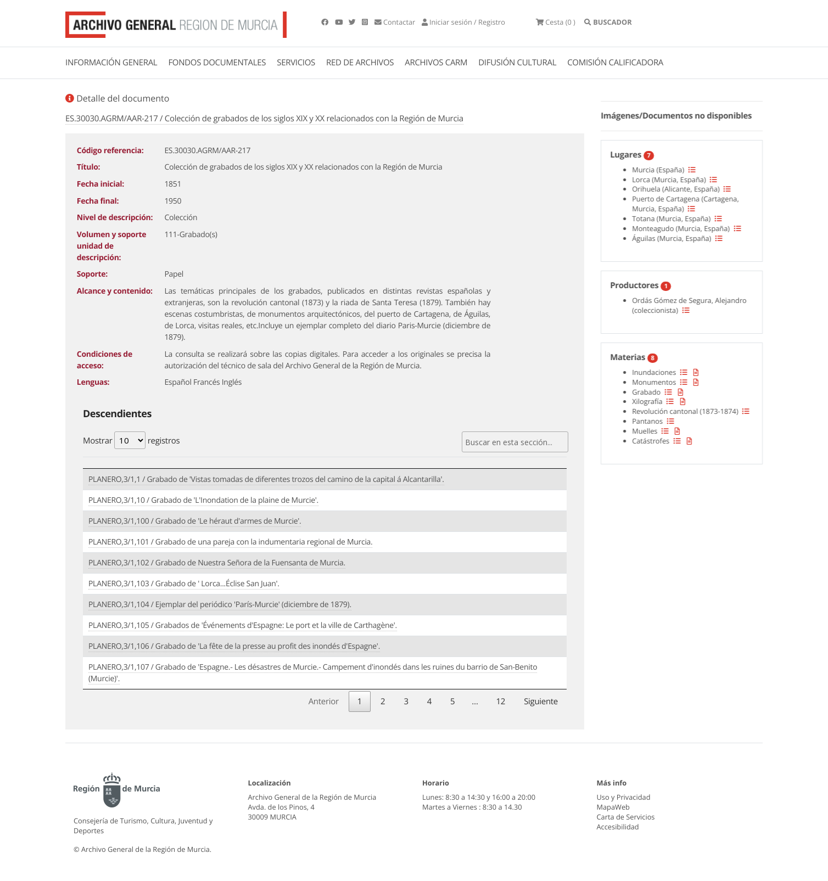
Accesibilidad (618, 827)
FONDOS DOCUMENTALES (217, 62)
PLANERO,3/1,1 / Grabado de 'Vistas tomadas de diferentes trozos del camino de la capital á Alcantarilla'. (266, 479)
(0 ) (555, 22)
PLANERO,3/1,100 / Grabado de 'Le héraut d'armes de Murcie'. (194, 521)
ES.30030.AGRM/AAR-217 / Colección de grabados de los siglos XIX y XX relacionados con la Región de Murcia (264, 118)
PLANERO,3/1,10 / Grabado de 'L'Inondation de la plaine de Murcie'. (203, 500)
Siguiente (541, 701)
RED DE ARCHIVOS (360, 62)
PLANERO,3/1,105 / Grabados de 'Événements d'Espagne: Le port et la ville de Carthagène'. (242, 625)
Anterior (324, 701)
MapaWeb (613, 807)
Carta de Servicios (626, 817)
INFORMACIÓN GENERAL (111, 62)
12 (501, 701)
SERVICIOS (296, 62)
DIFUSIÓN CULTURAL (517, 62)
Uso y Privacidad (624, 797)
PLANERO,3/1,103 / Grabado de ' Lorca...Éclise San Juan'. (183, 584)
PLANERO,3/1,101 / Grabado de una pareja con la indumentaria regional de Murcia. (230, 542)
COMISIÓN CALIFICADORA (615, 62)
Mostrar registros (131, 440)
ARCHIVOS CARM (436, 62)
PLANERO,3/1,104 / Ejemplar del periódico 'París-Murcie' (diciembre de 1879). (219, 604)
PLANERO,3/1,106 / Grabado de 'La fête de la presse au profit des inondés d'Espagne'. (234, 646)
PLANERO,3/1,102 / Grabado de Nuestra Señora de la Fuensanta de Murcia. (216, 563)
